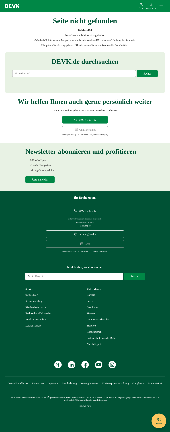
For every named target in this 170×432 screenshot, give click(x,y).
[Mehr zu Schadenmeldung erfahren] (33, 301)
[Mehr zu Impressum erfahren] (53, 383)
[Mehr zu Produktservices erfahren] (35, 307)
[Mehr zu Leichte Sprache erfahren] (33, 325)
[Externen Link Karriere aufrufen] (91, 295)
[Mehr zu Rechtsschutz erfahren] (38, 313)
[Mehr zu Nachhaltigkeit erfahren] (94, 344)
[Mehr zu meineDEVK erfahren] (31, 295)
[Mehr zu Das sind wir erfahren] (93, 307)
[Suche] (33, 73)
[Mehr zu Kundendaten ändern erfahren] (35, 319)
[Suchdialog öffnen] (141, 6)
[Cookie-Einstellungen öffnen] (18, 383)
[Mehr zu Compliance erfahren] (138, 383)
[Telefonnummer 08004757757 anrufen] (85, 120)
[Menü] (161, 6)
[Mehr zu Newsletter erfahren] (40, 179)
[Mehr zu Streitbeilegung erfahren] (69, 383)
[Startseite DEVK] (12, 6)
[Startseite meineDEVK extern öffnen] (151, 6)
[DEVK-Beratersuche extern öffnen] (85, 234)
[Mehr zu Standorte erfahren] (91, 325)
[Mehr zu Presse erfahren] (90, 301)
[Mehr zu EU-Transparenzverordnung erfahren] (115, 383)
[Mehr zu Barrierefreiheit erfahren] (155, 383)
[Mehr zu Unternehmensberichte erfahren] (98, 319)
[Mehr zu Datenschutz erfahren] (38, 383)
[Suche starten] (147, 73)
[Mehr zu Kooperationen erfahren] (94, 332)
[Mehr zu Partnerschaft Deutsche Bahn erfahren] (101, 338)
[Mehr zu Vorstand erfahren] (91, 313)
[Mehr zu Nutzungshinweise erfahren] (89, 383)
